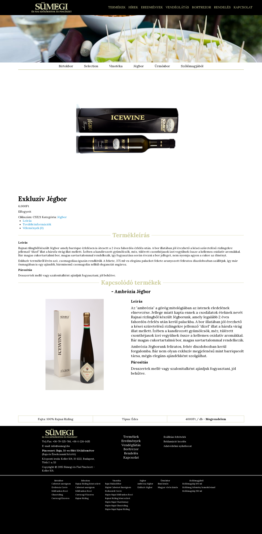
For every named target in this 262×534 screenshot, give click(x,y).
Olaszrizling (57, 494)
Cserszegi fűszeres (60, 498)
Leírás (27, 220)
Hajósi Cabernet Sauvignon (118, 487)
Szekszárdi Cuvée (113, 491)
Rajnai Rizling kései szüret (87, 483)
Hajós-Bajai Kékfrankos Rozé (119, 494)
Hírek (133, 7)
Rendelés (222, 7)
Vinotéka (116, 66)
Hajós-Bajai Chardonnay (116, 502)
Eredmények (152, 7)
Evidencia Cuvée (59, 487)
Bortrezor (201, 7)
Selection (91, 66)
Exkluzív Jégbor (144, 487)
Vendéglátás (177, 7)
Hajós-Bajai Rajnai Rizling (117, 509)
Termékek (117, 7)
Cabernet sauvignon (61, 483)
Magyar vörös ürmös (168, 487)
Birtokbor (66, 66)
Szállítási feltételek (175, 437)
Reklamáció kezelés (175, 441)
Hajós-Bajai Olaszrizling (116, 505)
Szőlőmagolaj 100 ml (192, 483)
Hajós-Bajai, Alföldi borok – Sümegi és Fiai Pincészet (51, 7)
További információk (37, 224)
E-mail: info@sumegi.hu (56, 446)
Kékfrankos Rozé (59, 491)
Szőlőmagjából (192, 66)
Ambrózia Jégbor (145, 483)
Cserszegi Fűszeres (84, 494)
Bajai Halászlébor (113, 483)
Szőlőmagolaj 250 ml (192, 491)
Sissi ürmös (163, 483)
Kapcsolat (243, 7)
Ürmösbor (162, 66)
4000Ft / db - (205, 419)
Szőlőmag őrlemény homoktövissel (198, 487)
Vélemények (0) (33, 228)
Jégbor (139, 66)
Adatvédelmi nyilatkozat (178, 446)
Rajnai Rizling (82, 498)
